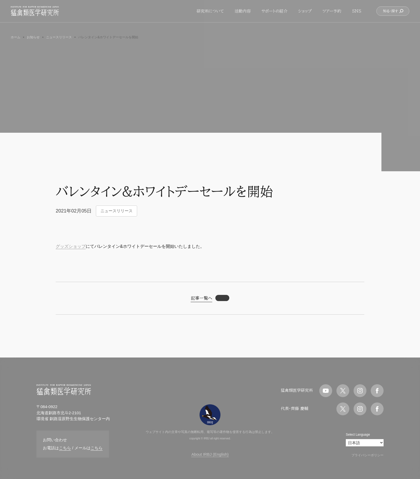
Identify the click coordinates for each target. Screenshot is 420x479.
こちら (65, 448)
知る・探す (393, 14)
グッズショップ (71, 246)
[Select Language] (365, 442)
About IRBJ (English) (209, 454)
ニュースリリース (116, 210)
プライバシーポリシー (367, 455)
